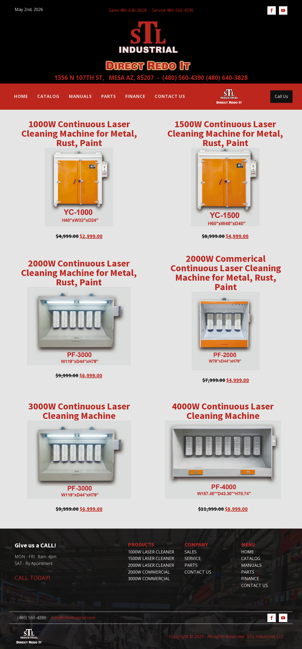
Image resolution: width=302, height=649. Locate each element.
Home (21, 96)
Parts (108, 96)
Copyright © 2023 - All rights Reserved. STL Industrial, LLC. (227, 636)
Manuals (80, 96)
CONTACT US (198, 572)
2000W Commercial (149, 572)
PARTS (191, 565)
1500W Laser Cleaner (151, 558)
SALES (191, 552)
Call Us (281, 96)
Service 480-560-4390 (172, 10)
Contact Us (170, 96)
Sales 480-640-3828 (128, 10)
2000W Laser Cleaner (151, 565)
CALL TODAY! (32, 577)
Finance (135, 96)
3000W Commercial (149, 578)
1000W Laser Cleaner (151, 552)
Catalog (48, 96)
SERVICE (193, 558)
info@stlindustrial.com (73, 617)
